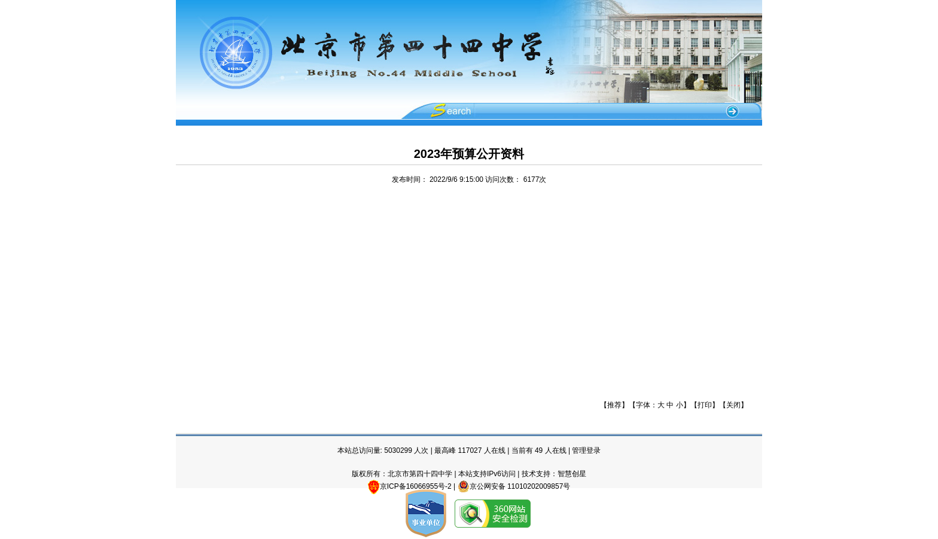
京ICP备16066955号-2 (416, 486)
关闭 (733, 405)
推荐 (614, 405)
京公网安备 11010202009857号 (514, 486)
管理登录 (586, 450)
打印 (705, 405)
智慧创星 (572, 474)
